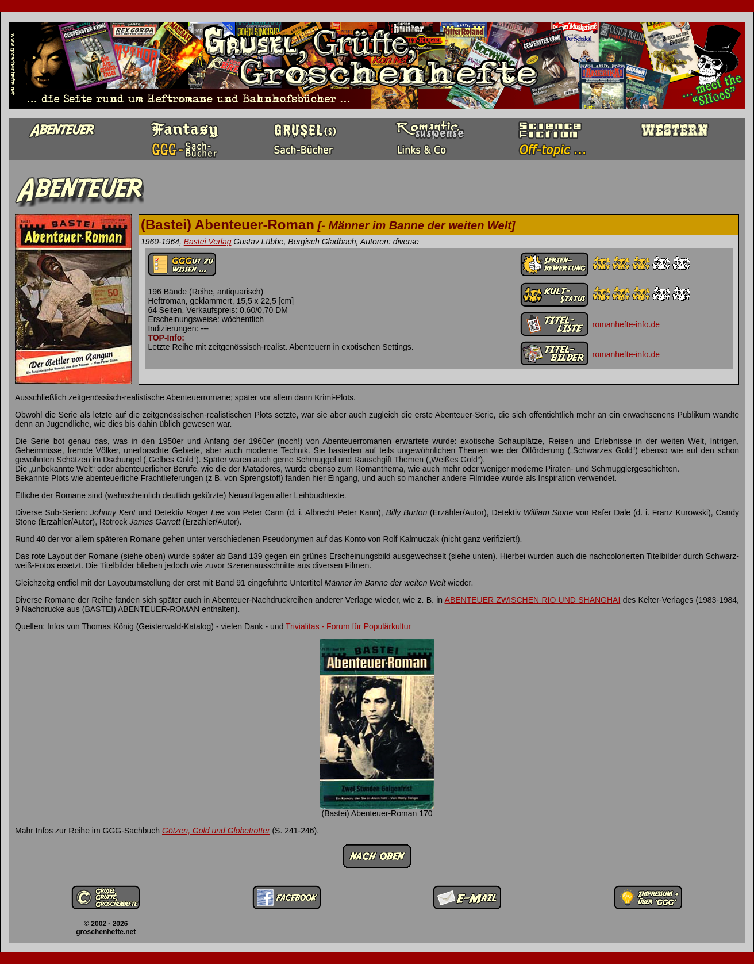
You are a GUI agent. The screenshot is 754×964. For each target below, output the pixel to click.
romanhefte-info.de (626, 324)
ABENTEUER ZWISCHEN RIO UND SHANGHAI (533, 600)
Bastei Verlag (208, 241)
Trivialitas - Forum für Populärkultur (348, 626)
